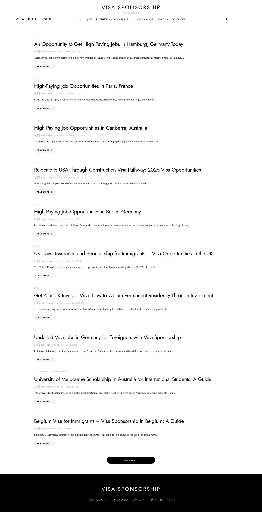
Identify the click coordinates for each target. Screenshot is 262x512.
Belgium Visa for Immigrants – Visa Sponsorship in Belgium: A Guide (109, 421)
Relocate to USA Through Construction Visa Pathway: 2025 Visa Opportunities (117, 170)
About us (162, 19)
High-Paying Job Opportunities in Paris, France (83, 86)
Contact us (178, 19)
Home (80, 19)
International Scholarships (113, 19)
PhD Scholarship (143, 19)
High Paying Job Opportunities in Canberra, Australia (90, 128)
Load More (129, 460)
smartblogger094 (49, 51)
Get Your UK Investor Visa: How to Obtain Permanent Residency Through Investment (123, 295)
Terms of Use (167, 499)
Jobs (89, 19)
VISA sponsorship (131, 7)
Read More (43, 66)
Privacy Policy (120, 499)
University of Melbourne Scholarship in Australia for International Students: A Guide (122, 379)
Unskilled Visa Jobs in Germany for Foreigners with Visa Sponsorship (107, 337)
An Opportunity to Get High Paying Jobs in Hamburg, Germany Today (108, 44)
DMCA (153, 499)
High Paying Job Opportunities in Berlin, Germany (87, 211)
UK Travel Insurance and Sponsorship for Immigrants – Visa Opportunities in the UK (123, 253)
